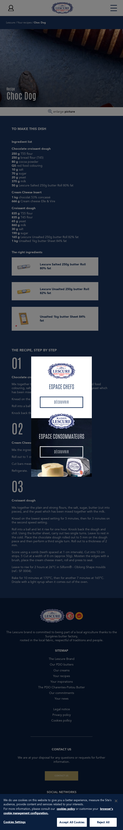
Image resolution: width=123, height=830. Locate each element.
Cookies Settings (14, 825)
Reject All (103, 825)
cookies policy (66, 811)
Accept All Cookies (71, 825)
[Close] (116, 804)
